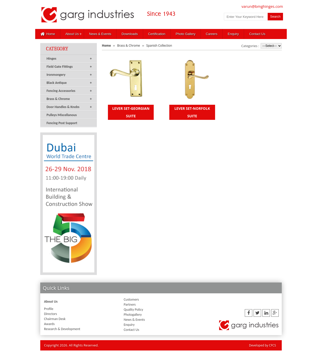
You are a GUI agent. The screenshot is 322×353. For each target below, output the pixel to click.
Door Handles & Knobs (69, 107)
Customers (131, 299)
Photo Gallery (185, 34)
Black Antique (69, 82)
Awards (49, 324)
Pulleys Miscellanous (62, 115)
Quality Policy (133, 309)
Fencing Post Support (62, 123)
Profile (48, 309)
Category (57, 49)
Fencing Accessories (69, 90)
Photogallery (133, 314)
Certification (157, 34)
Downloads (130, 34)
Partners (130, 304)
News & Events (100, 34)
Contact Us (257, 34)
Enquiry (233, 34)
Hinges (69, 58)
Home (48, 34)
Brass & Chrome (69, 98)
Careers (211, 34)
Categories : (250, 46)
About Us (72, 34)
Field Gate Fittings (69, 66)
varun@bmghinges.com (262, 6)
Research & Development (62, 329)
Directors (50, 314)
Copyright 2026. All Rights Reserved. (71, 345)
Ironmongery (69, 74)
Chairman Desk (54, 319)
